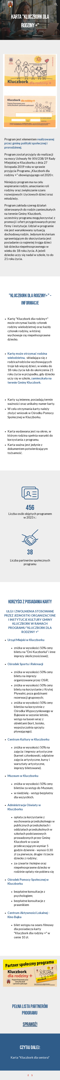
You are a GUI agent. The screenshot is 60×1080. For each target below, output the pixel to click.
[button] (4, 4)
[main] (30, 20)
